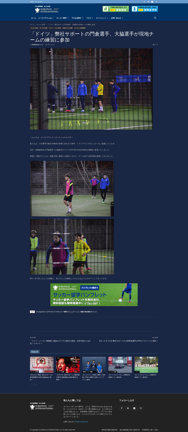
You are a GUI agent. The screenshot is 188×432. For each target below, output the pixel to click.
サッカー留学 (62, 18)
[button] (155, 18)
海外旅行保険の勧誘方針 (110, 430)
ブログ (89, 18)
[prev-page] (31, 384)
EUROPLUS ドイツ (37, 44)
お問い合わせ (117, 18)
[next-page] (35, 384)
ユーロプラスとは (46, 18)
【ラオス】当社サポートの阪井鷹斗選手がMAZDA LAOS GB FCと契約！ (67, 377)
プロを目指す (77, 18)
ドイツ (51, 28)
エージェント (102, 18)
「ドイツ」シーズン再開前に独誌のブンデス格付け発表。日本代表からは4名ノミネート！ (60, 342)
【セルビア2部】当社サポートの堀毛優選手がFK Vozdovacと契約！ (41, 377)
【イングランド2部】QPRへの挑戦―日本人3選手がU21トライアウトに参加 (93, 377)
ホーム (33, 18)
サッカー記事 (43, 28)
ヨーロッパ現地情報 (79, 28)
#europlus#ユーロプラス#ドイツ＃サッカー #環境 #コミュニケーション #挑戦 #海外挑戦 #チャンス (66, 312)
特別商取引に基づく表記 (150, 430)
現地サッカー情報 (67, 28)
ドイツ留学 (58, 28)
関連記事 (34, 352)
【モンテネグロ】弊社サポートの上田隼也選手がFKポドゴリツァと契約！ (128, 341)
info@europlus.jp (81, 421)
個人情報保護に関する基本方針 (130, 430)
